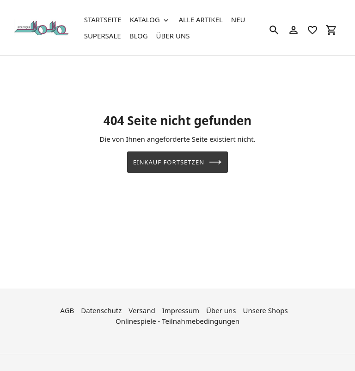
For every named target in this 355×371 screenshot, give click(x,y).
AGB (67, 309)
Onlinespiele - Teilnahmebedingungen (177, 320)
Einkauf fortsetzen (177, 162)
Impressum (180, 309)
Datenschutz (101, 309)
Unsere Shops (265, 309)
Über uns (221, 309)
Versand (142, 309)
